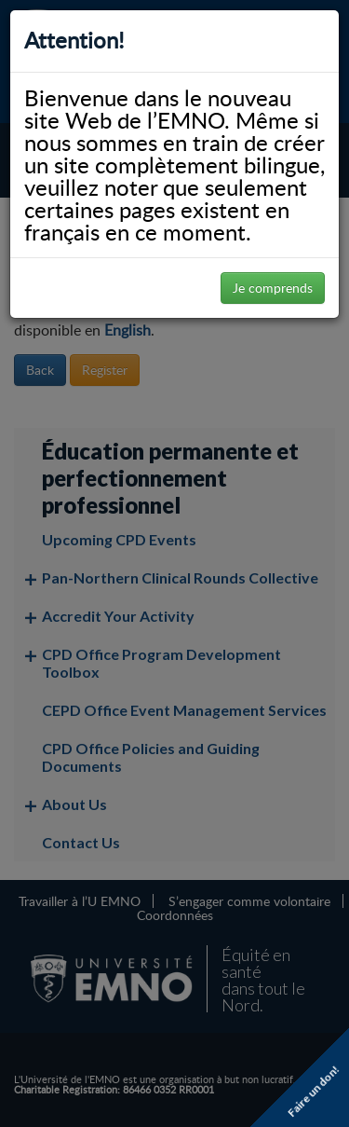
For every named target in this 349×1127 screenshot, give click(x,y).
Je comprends (273, 287)
